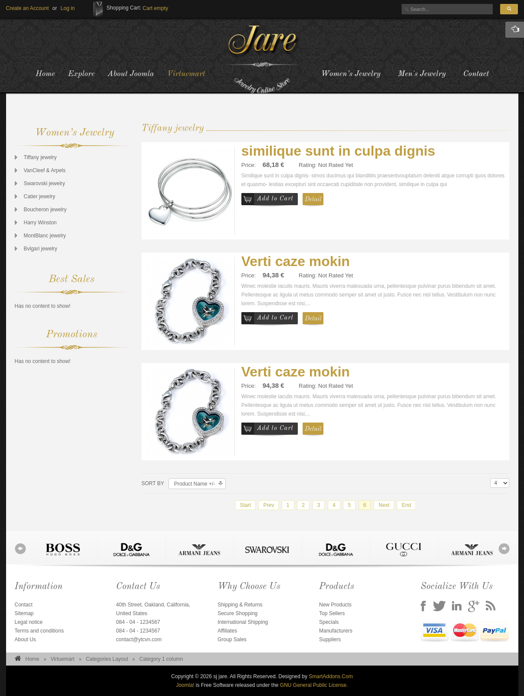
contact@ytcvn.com (138, 639)
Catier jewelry (40, 196)
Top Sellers (332, 613)
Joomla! (185, 685)
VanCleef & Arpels (45, 170)
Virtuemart (63, 659)
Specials (329, 622)
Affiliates (227, 631)
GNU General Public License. (314, 685)
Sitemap (24, 613)
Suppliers (330, 639)
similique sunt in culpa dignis (338, 151)
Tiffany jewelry (40, 157)
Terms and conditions (39, 631)
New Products (335, 605)
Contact (476, 74)
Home (33, 659)
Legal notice (29, 622)
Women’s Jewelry (350, 74)
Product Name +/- (194, 484)
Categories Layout (107, 659)
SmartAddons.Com (331, 676)
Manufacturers (336, 631)
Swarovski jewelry (44, 183)
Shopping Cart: (123, 8)
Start (245, 505)
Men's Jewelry (422, 74)
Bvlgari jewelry (40, 249)
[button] (68, 8)
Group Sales (232, 639)
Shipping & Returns (240, 605)
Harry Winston (40, 223)
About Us (25, 639)
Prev (268, 505)
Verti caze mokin (295, 261)
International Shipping (243, 622)
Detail (313, 199)
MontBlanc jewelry (45, 236)
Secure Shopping (237, 613)
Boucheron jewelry (45, 209)
